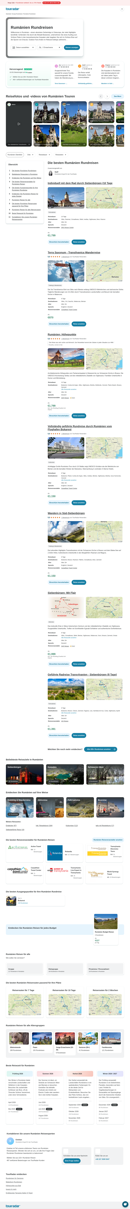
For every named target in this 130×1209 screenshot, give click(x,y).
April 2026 (12, 1102)
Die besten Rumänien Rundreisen (24, 171)
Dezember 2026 (104, 1105)
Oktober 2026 (74, 1111)
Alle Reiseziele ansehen (68, 389)
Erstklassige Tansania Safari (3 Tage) (19, 1193)
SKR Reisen (65, 398)
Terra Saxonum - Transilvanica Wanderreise (64, 84)
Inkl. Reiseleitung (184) (44, 825)
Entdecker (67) (11, 825)
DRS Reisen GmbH (67, 227)
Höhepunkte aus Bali (13, 1186)
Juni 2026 (42, 1102)
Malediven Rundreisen (14, 1182)
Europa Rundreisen (17, 14)
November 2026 (74, 1118)
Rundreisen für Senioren (14, 1178)
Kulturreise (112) (72, 825)
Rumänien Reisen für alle (21, 200)
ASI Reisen (64, 721)
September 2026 (75, 1105)
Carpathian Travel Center (69, 309)
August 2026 (43, 1115)
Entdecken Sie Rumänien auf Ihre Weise (26, 178)
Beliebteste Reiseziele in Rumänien (25, 174)
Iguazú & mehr (11, 1189)
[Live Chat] (125, 1204)
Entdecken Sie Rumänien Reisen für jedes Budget (25, 195)
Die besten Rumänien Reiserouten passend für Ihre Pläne (24, 205)
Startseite (8, 14)
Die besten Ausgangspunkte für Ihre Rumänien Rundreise (25, 189)
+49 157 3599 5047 (102, 1159)
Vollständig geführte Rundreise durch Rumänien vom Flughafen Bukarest (87, 84)
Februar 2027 (104, 1118)
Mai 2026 (11, 1109)
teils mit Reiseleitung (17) (105, 825)
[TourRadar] (13, 9)
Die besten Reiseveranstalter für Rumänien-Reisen (23, 183)
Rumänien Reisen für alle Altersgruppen (26, 210)
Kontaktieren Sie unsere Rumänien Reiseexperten (24, 218)
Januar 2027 (103, 1111)
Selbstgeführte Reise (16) (15, 830)
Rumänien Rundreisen (29, 14)
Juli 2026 (41, 1109)
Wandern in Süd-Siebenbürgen (107, 84)
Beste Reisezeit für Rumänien (23, 213)
